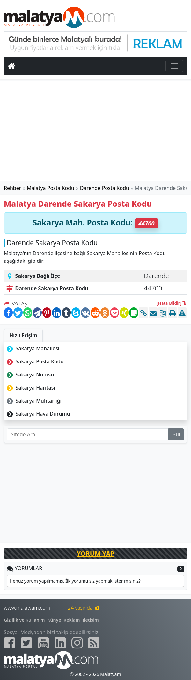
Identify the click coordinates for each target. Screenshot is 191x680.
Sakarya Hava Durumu (37, 413)
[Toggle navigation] (174, 66)
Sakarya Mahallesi (32, 348)
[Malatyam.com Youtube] (43, 642)
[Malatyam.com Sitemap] (93, 642)
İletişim (90, 620)
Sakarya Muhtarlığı (33, 400)
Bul (176, 434)
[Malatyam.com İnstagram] (77, 642)
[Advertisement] (95, 130)
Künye (54, 620)
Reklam (71, 620)
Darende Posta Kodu (104, 187)
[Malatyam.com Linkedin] (60, 642)
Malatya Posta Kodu (50, 187)
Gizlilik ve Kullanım (24, 620)
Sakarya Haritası (30, 387)
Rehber (12, 187)
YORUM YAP (95, 553)
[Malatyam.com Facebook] (9, 642)
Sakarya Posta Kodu (34, 361)
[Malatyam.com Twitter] (26, 642)
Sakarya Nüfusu (29, 374)
